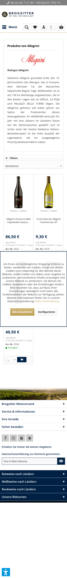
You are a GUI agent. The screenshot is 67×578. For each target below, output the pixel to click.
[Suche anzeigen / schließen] (26, 27)
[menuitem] (9, 27)
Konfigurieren (46, 312)
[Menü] (9, 27)
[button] (6, 572)
